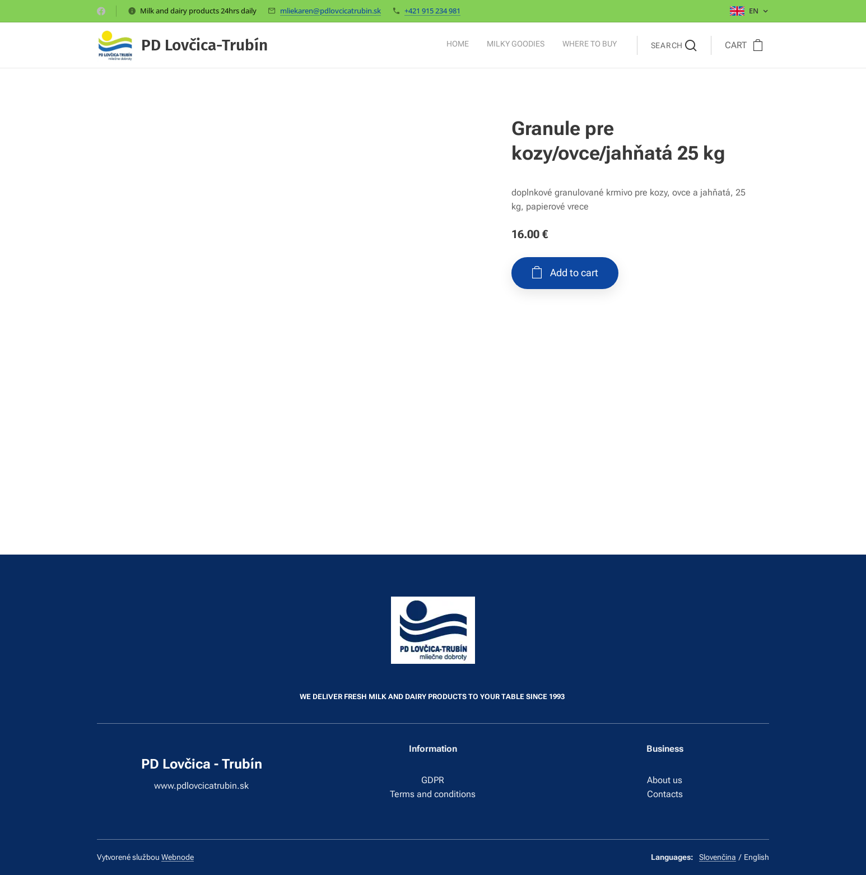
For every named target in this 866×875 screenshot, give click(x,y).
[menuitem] (584, 45)
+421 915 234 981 (432, 11)
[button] (674, 45)
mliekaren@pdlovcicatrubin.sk (330, 11)
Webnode (177, 857)
